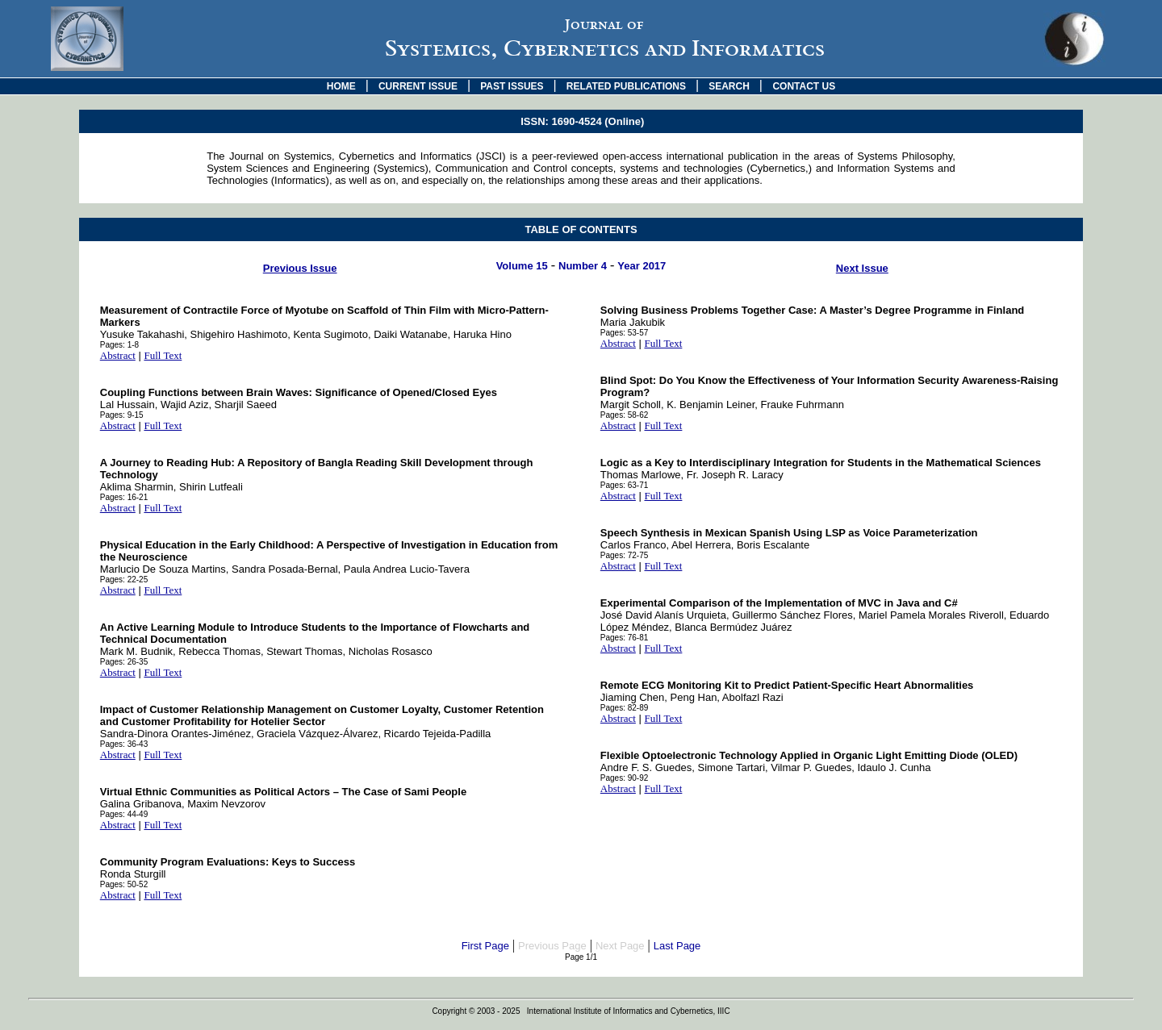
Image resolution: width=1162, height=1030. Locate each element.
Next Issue (862, 268)
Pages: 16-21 (124, 497)
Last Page (677, 946)
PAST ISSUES (511, 86)
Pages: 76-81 (624, 637)
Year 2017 (641, 266)
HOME (341, 86)
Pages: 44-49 (124, 814)
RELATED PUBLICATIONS (626, 86)
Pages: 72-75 (624, 555)
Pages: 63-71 (624, 485)
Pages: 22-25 (124, 579)
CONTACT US (803, 86)
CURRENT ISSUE (418, 86)
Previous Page (552, 946)
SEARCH (729, 86)
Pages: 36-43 (124, 744)
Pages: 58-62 (624, 415)
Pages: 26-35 (124, 661)
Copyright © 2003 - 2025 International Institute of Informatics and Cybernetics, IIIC (580, 1011)
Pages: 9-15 (122, 415)
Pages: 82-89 (624, 707)
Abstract (118, 355)
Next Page (620, 946)
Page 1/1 (581, 957)
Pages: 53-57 (624, 332)
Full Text (163, 355)
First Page (485, 946)
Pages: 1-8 (119, 344)
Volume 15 (522, 266)
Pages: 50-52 (124, 884)
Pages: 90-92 (624, 778)
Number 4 (582, 266)
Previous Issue (300, 268)
